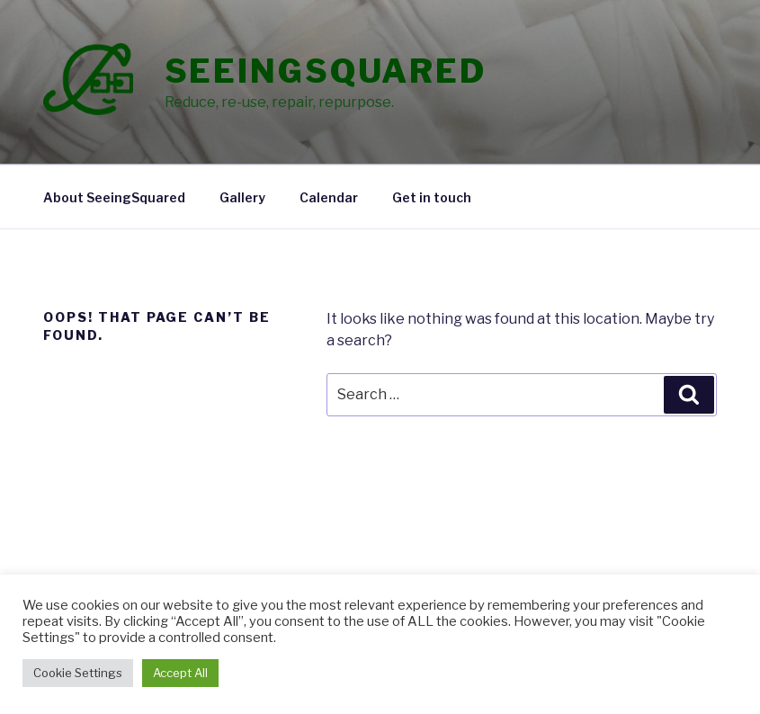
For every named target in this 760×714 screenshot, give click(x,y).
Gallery (242, 197)
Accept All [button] (180, 672)
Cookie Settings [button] (77, 672)
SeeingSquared (326, 71)
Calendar (329, 197)
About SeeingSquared (114, 197)
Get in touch (431, 197)
